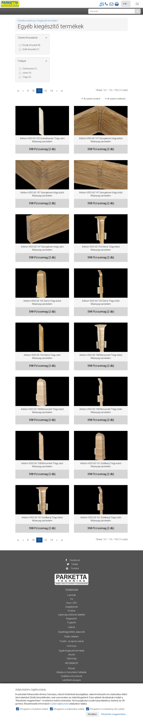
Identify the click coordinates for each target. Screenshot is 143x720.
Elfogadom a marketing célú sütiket (105, 709)
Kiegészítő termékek (47, 20)
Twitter (72, 564)
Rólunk (71, 668)
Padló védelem (71, 636)
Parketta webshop (26, 20)
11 (39, 91)
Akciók (71, 654)
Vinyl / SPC (71, 603)
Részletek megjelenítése (113, 714)
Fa (71, 599)
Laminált (71, 595)
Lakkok (71, 627)
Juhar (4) (26, 73)
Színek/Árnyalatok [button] (28, 37)
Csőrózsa (71, 646)
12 (45, 91)
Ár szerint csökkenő (115, 99)
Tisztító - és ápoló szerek (71, 641)
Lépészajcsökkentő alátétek (71, 614)
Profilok (71, 610)
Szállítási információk (71, 676)
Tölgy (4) (26, 77)
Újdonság (71, 658)
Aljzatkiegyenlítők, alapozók (71, 632)
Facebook (72, 560)
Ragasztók (71, 618)
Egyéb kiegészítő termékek (71, 650)
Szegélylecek (71, 607)
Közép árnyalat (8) (31, 45)
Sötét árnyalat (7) (30, 49)
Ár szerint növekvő (90, 99)
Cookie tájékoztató (59, 703)
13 (51, 91)
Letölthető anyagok (71, 680)
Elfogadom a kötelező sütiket (32, 709)
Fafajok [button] (22, 60)
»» (62, 91)
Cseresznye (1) (29, 68)
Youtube (72, 568)
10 (33, 91)
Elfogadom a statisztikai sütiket (67, 709)
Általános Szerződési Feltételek (71, 672)
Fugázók (71, 622)
